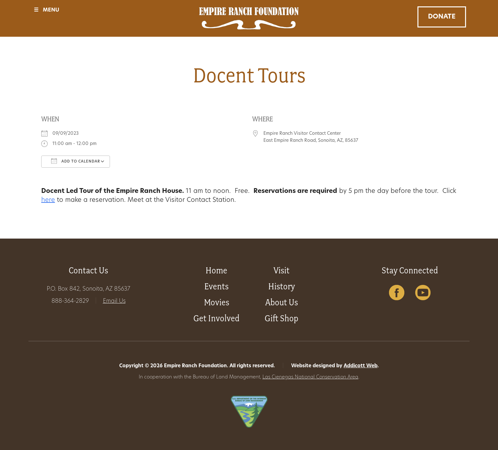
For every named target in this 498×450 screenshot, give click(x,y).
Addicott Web (360, 366)
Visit (282, 270)
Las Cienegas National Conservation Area (310, 377)
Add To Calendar (75, 161)
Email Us (114, 301)
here (48, 200)
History (281, 286)
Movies (216, 302)
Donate (441, 17)
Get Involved (216, 318)
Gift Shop (281, 318)
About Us (281, 302)
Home (216, 270)
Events (216, 286)
